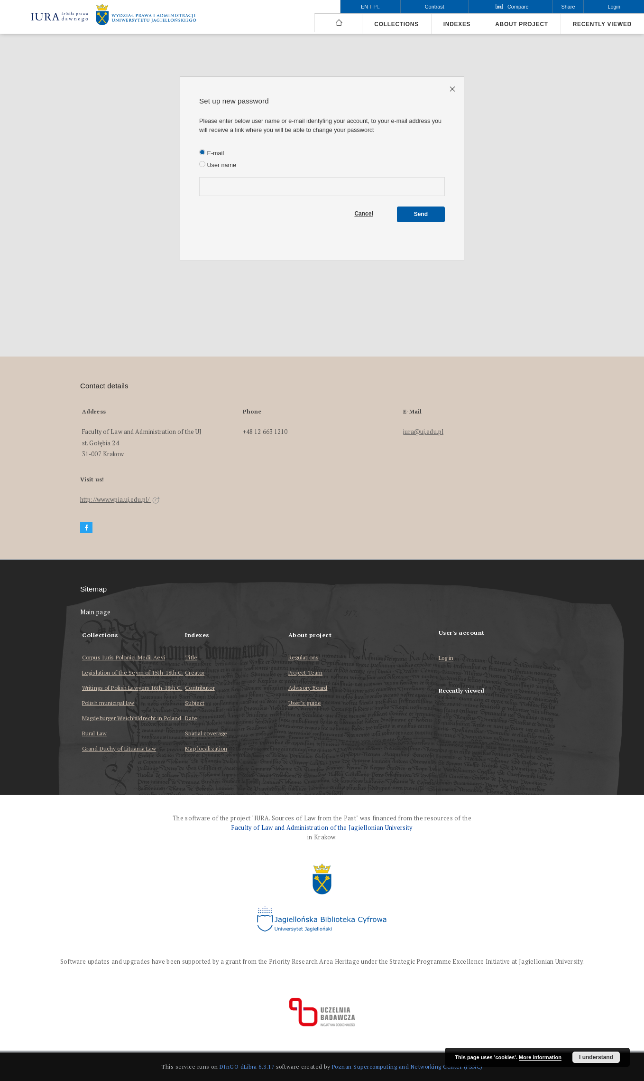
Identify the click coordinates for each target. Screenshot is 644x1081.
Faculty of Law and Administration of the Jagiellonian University (321, 828)
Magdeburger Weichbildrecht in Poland (131, 718)
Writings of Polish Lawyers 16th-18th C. (132, 687)
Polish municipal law (108, 702)
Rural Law (94, 733)
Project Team (305, 672)
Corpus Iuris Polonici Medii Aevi (123, 657)
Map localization (206, 748)
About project (521, 24)
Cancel (363, 213)
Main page (95, 612)
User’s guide (304, 702)
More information (540, 1057)
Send (421, 214)
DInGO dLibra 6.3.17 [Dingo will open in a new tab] (247, 1066)
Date (191, 718)
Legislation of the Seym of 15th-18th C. (133, 672)
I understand (596, 1057)
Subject (194, 702)
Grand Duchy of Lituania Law (119, 748)
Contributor (199, 687)
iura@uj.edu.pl (423, 432)
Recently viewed (602, 24)
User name (217, 165)
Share (568, 6)
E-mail (211, 153)
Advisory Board (308, 687)
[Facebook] (86, 528)
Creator (194, 672)
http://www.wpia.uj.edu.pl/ (120, 500)
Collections (396, 24)
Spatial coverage (206, 733)
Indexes (456, 24)
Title (191, 657)
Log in (446, 658)
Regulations (303, 657)
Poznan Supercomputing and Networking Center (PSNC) (407, 1066)
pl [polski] (377, 7)
